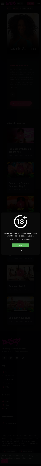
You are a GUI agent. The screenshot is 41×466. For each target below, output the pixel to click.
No (20, 251)
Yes (20, 245)
